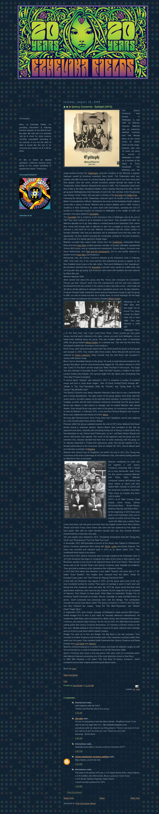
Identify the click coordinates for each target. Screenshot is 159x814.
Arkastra (91, 449)
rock (138, 689)
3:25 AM (78, 764)
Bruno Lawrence (82, 355)
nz (134, 689)
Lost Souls (79, 644)
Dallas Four (132, 195)
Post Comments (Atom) (86, 803)
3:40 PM (78, 751)
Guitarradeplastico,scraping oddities (92, 757)
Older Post (135, 798)
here (74, 669)
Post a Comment (74, 792)
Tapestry (92, 644)
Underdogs (117, 242)
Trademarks (93, 173)
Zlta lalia (79, 718)
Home (102, 798)
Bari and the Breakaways (97, 251)
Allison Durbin (114, 298)
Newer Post (69, 798)
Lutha (114, 546)
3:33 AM (78, 713)
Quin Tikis (81, 245)
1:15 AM (78, 786)
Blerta (105, 415)
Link (65, 681)
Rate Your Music (71, 675)
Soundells (94, 214)
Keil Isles (119, 195)
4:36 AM (78, 738)
